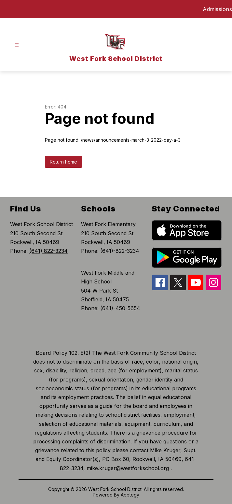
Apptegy (130, 494)
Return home (63, 162)
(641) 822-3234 (48, 251)
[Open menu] (16, 45)
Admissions (217, 9)
